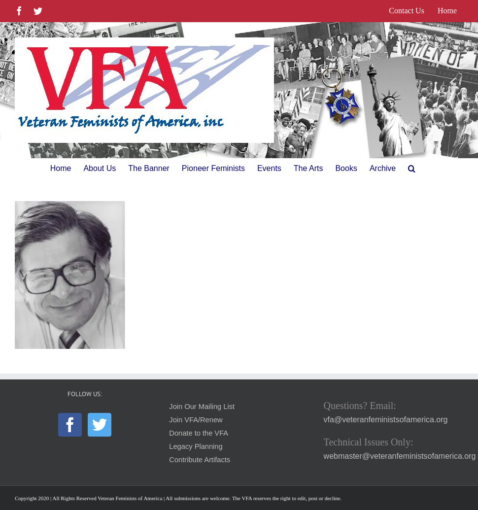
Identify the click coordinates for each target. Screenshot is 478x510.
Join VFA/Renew (195, 420)
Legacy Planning (195, 446)
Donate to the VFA (198, 433)
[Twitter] (99, 425)
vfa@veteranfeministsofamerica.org (386, 419)
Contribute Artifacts (199, 460)
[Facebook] (70, 425)
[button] (411, 168)
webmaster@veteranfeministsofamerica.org (400, 456)
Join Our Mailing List (202, 406)
